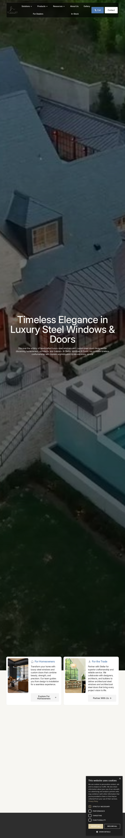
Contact (111, 10)
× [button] (120, 779)
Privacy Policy (93, 801)
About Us (74, 6)
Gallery (87, 6)
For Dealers (38, 14)
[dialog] (104, 806)
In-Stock (75, 14)
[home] (12, 10)
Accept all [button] (95, 826)
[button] (27, 6)
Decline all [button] (112, 826)
